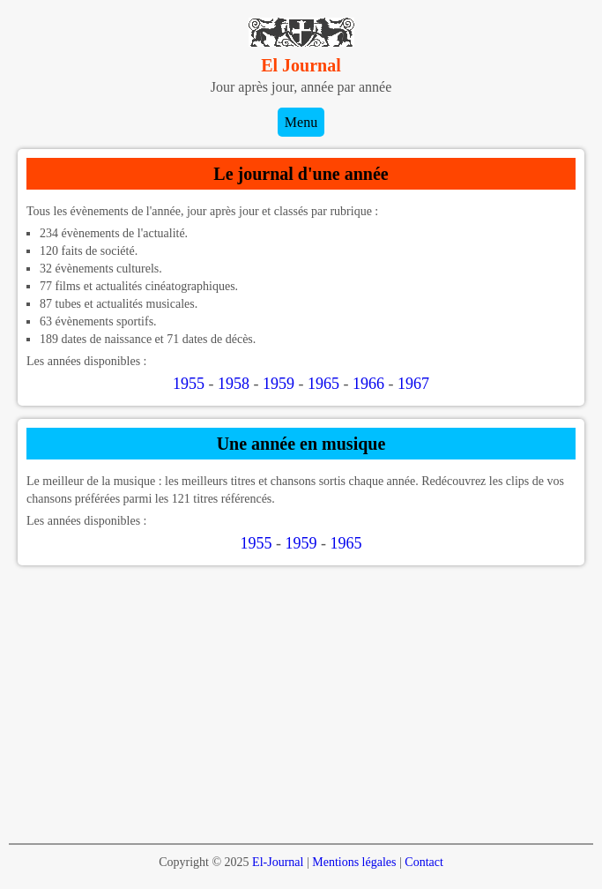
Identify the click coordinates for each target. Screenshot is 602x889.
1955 (188, 383)
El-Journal (277, 862)
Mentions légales (354, 862)
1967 (413, 383)
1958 (233, 383)
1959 (278, 383)
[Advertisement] (301, 702)
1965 (323, 383)
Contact (424, 862)
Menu (301, 122)
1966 (368, 383)
